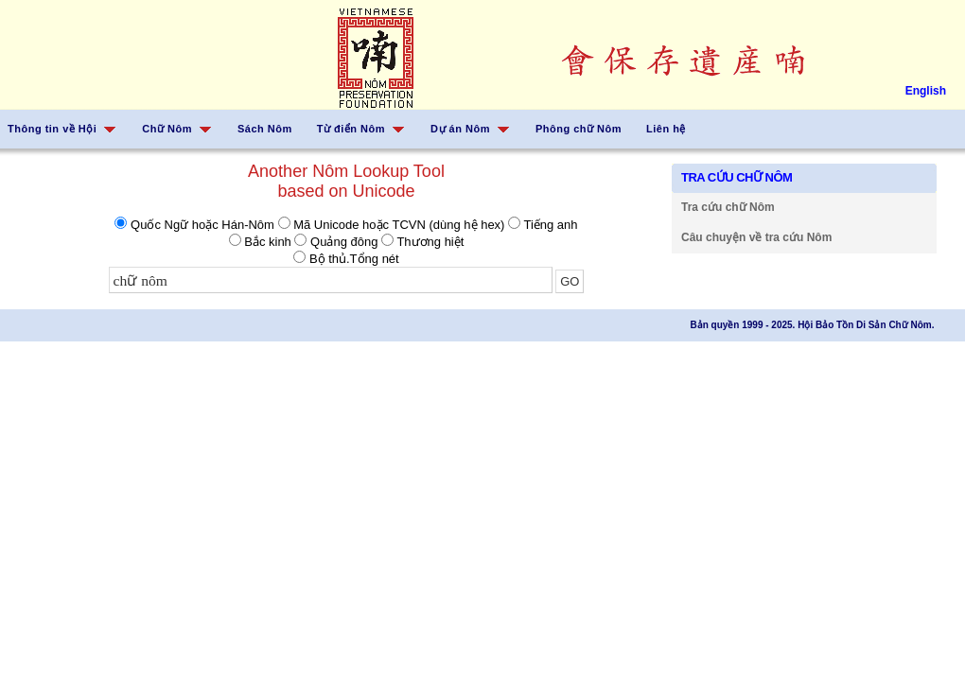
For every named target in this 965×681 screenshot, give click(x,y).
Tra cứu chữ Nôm (728, 207)
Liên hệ (666, 128)
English (925, 90)
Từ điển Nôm (351, 128)
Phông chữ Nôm (578, 128)
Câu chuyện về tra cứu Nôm (756, 237)
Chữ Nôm (167, 128)
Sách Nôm (264, 128)
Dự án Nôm (460, 128)
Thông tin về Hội (52, 128)
